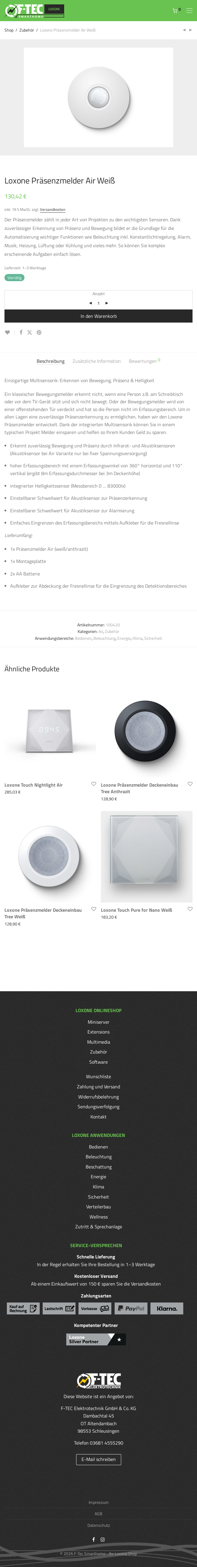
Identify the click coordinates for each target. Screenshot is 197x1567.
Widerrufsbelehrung (98, 1096)
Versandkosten (52, 209)
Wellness (99, 1216)
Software (98, 1061)
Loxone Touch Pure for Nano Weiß (136, 910)
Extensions (98, 1031)
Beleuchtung (104, 638)
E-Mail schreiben (98, 1459)
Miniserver (99, 1022)
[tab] (50, 361)
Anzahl (98, 293)
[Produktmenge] (98, 303)
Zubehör (26, 30)
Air (100, 631)
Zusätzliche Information (97, 361)
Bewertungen (144, 361)
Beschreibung (50, 361)
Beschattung (99, 1166)
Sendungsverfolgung (98, 1106)
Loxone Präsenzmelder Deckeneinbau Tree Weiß (43, 913)
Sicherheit (153, 638)
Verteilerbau (98, 1206)
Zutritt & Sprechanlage (98, 1226)
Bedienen (83, 638)
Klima (137, 638)
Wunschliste (98, 1076)
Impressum (99, 1502)
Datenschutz (98, 1525)
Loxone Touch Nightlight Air (33, 784)
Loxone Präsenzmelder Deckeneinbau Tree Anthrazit (139, 788)
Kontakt (98, 1116)
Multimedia (98, 1041)
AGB (98, 1513)
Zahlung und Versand (98, 1086)
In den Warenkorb (99, 316)
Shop (8, 30)
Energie (124, 638)
